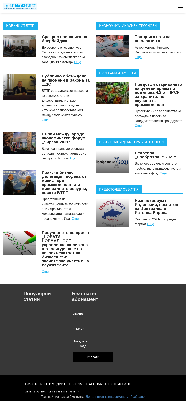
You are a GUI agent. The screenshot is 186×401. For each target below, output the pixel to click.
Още (77, 62)
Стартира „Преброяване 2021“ (155, 155)
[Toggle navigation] (180, 6)
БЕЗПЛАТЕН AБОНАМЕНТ (89, 384)
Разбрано (137, 396)
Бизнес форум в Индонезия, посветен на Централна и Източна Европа (156, 206)
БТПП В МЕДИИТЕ (54, 384)
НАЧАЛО (31, 384)
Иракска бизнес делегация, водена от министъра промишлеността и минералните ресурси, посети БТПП (64, 182)
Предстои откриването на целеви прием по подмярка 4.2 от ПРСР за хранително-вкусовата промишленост (158, 94)
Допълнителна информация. (107, 396)
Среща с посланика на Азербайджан (64, 39)
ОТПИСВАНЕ (121, 384)
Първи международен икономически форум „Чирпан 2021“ (64, 138)
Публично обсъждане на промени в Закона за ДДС (66, 80)
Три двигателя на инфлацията (153, 39)
